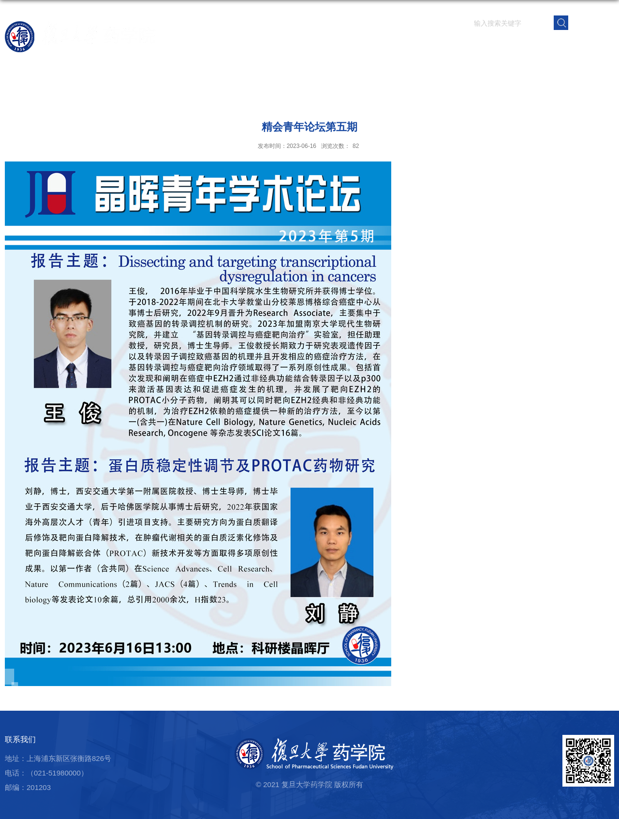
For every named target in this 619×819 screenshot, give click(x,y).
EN (591, 22)
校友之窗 (560, 46)
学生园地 (488, 46)
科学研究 (417, 46)
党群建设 (524, 46)
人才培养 (453, 46)
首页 (317, 46)
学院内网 (596, 46)
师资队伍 (381, 46)
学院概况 (345, 46)
